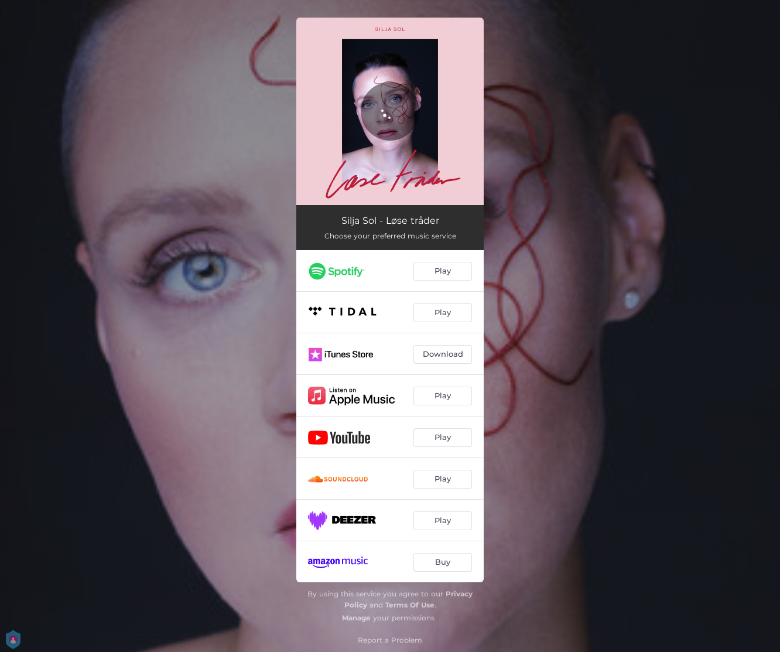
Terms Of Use (410, 604)
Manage (356, 617)
